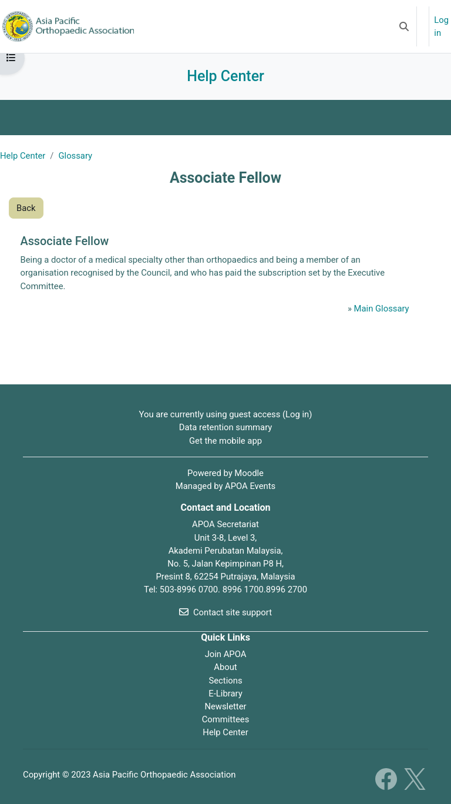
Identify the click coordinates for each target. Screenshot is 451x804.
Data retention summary (225, 427)
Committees (226, 719)
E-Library (225, 693)
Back (26, 208)
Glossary (75, 155)
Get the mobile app (225, 441)
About (225, 667)
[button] (404, 26)
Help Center (22, 155)
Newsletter (225, 706)
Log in (441, 26)
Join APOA (226, 654)
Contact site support (225, 612)
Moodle (249, 473)
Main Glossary (381, 308)
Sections (225, 680)
